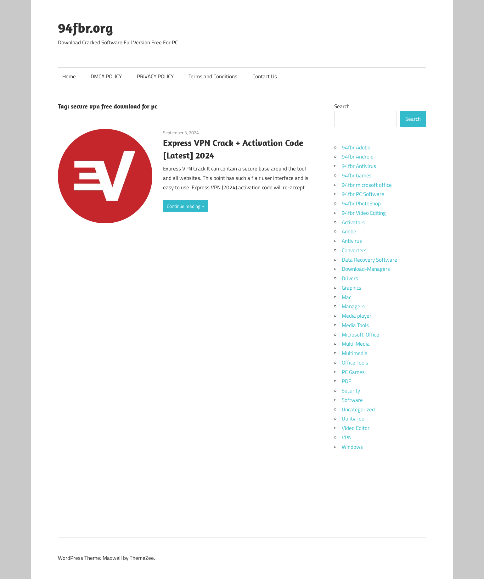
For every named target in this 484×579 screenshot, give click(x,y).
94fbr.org (85, 27)
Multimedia (355, 353)
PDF (346, 381)
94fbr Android (358, 157)
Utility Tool (354, 419)
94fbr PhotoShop (361, 203)
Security (351, 391)
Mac (346, 297)
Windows (352, 447)
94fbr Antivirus (359, 166)
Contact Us (264, 76)
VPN (347, 437)
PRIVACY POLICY (155, 76)
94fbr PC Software (363, 194)
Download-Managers (366, 269)
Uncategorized (358, 409)
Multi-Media (356, 344)
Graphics (351, 288)
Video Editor (355, 428)
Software (352, 400)
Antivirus (352, 241)
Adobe (349, 231)
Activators (353, 222)
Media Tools (355, 325)
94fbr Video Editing (364, 213)
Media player (356, 316)
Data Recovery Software (369, 260)
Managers (353, 306)
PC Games (353, 372)
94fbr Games (357, 175)
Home (69, 76)
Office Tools (355, 363)
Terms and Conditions (213, 76)
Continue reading (183, 206)
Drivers (350, 278)
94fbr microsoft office (367, 185)
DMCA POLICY (106, 76)
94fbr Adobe (356, 147)
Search (342, 106)
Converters (354, 250)
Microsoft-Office (360, 335)
